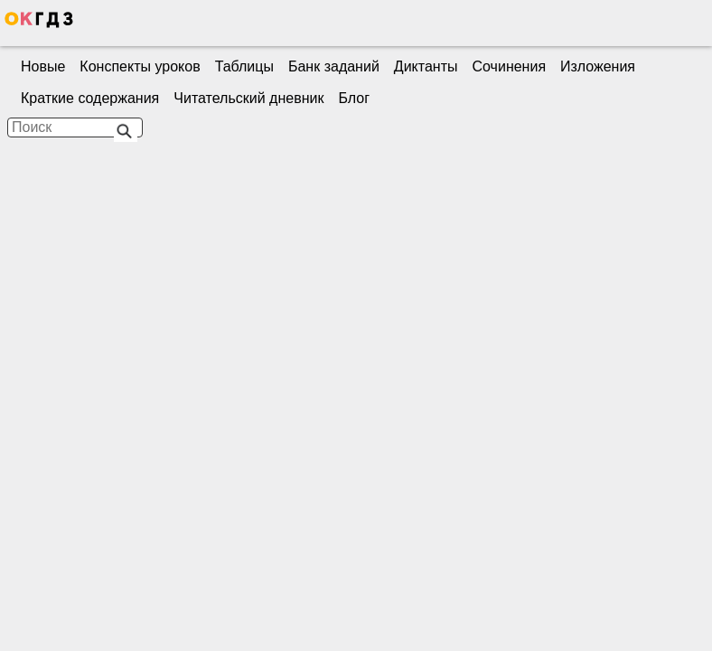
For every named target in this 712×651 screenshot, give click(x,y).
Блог (354, 98)
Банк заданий (333, 66)
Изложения (597, 66)
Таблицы (244, 66)
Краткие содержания (90, 98)
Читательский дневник (248, 98)
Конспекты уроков (140, 66)
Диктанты (426, 66)
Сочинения (510, 66)
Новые (43, 66)
